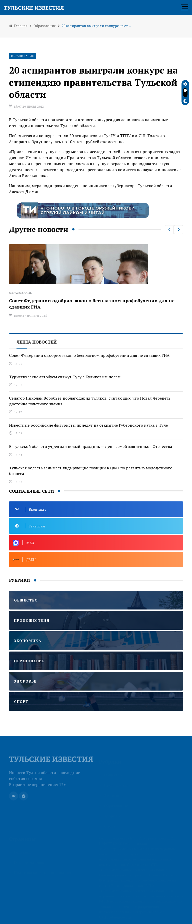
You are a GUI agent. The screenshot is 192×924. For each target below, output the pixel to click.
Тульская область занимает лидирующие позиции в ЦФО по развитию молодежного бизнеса (90, 470)
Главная (18, 25)
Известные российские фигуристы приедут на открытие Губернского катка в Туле (88, 425)
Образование (45, 25)
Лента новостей (36, 342)
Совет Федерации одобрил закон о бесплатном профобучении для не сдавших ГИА (89, 355)
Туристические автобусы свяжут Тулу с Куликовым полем (64, 377)
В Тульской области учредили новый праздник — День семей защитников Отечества (90, 446)
